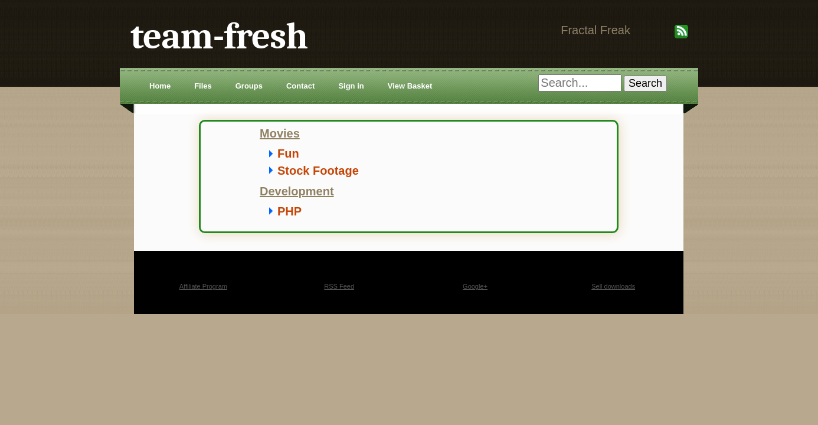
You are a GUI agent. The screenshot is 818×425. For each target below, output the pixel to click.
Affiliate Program (203, 286)
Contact (300, 85)
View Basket (410, 85)
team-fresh (218, 36)
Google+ (475, 286)
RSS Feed (339, 286)
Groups (249, 85)
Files (203, 85)
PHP (289, 211)
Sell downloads (613, 286)
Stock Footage (318, 170)
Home (160, 85)
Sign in (351, 85)
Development (297, 191)
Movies (280, 133)
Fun (288, 153)
